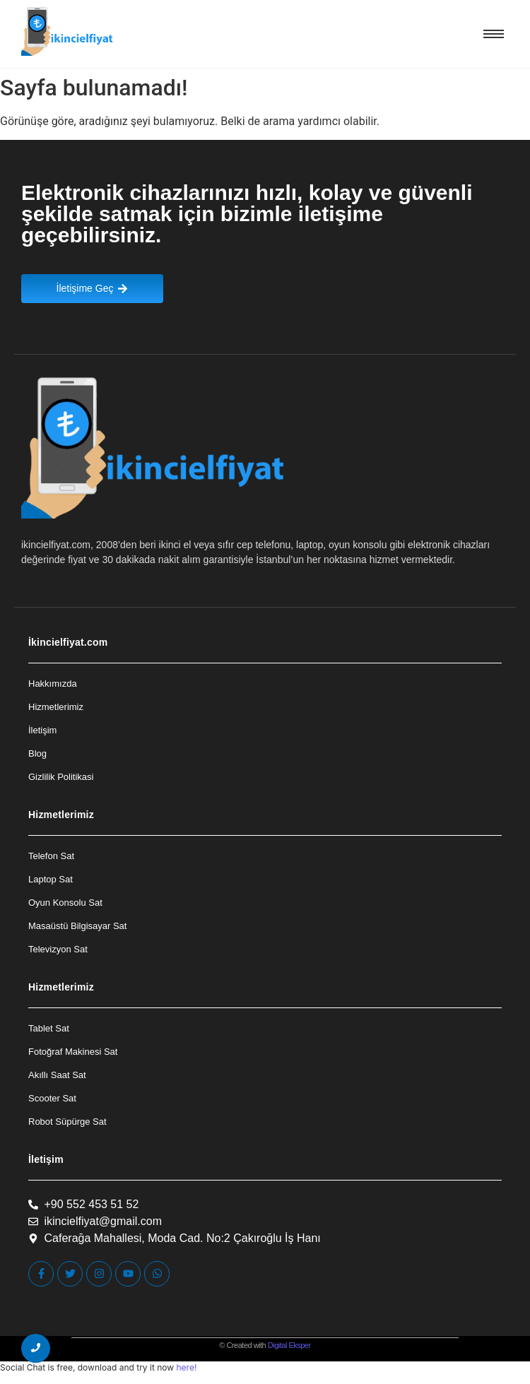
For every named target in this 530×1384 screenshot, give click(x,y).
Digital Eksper (289, 1345)
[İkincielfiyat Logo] (67, 31)
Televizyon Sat (58, 949)
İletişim (42, 730)
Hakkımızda (52, 683)
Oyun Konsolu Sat (65, 902)
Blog (37, 753)
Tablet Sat (48, 1028)
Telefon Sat (51, 856)
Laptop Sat (50, 879)
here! (186, 1367)
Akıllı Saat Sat (57, 1075)
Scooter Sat (52, 1098)
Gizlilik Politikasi (60, 776)
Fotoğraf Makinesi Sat (72, 1051)
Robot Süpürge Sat (67, 1121)
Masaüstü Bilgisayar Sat (77, 926)
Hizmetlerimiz (55, 707)
